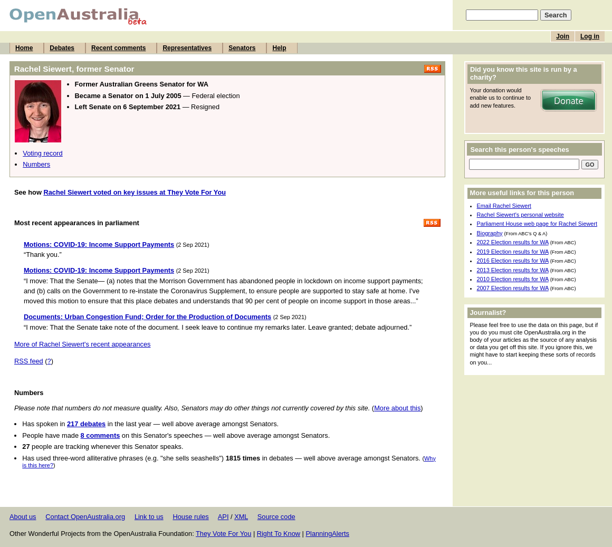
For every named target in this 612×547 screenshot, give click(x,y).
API (223, 517)
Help (279, 48)
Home (24, 48)
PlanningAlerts (328, 534)
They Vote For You (223, 534)
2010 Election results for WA (513, 279)
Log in (589, 36)
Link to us (149, 517)
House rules (190, 517)
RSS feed (28, 361)
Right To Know (278, 534)
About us (22, 517)
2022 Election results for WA (513, 242)
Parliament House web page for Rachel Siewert (537, 223)
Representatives (187, 48)
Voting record (42, 153)
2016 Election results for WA (513, 260)
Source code (276, 517)
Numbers (36, 164)
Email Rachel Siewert (504, 206)
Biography (490, 233)
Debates (62, 48)
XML (241, 517)
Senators (241, 48)
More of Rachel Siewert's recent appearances (82, 344)
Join (562, 36)
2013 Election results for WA (513, 270)
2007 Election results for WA (513, 288)
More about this (397, 408)
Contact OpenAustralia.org (85, 517)
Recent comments (118, 48)
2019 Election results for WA (513, 251)
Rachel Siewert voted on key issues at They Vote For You (134, 192)
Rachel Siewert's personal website (520, 215)
